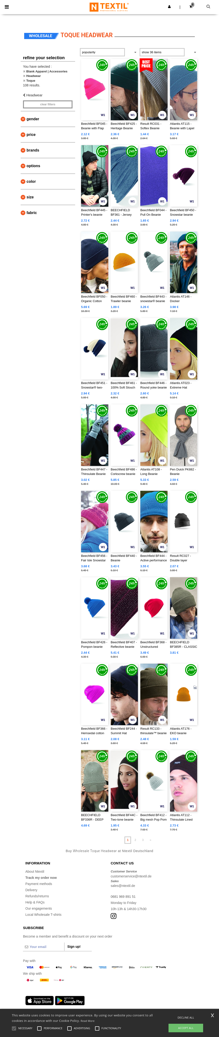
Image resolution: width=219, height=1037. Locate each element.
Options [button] (33, 166)
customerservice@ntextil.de (131, 876)
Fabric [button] (32, 213)
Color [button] (31, 181)
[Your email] (43, 947)
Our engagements (38, 908)
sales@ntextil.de (123, 886)
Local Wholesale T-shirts (43, 914)
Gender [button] (33, 119)
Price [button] (31, 135)
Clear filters (47, 104)
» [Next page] (150, 840)
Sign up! (74, 946)
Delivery (31, 890)
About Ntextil (34, 871)
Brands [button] (33, 150)
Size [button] (30, 197)
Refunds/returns (37, 896)
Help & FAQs (35, 902)
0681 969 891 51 (123, 896)
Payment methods (38, 884)
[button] (169, 7)
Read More (88, 1021)
